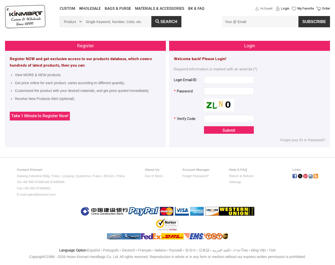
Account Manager (196, 170)
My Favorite (305, 8)
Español (93, 250)
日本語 (204, 250)
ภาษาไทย (240, 250)
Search (166, 21)
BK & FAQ (196, 8)
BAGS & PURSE (118, 8)
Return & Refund (241, 176)
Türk (272, 250)
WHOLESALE (90, 8)
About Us (152, 170)
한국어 (190, 250)
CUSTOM (67, 8)
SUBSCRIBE (314, 22)
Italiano (160, 250)
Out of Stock (154, 176)
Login (285, 8)
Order (326, 8)
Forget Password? (195, 176)
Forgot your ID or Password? (302, 140)
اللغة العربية (221, 250)
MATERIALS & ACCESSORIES (159, 8)
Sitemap (235, 182)
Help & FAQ (238, 170)
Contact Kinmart (29, 170)
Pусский (175, 250)
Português (111, 250)
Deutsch (128, 250)
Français (145, 250)
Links (296, 170)
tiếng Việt (258, 250)
